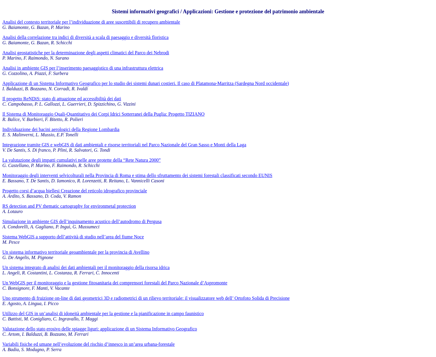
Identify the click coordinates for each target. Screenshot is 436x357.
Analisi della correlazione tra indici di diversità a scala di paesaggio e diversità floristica (85, 37)
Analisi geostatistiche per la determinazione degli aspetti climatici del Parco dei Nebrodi (85, 52)
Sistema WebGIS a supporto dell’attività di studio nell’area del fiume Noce (73, 236)
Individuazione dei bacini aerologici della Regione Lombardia (60, 129)
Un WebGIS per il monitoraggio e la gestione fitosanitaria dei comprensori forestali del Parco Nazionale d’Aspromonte (114, 282)
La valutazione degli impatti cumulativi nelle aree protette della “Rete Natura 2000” (81, 160)
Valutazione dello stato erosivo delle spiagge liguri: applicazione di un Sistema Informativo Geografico (99, 328)
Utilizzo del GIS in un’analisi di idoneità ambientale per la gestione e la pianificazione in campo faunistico (103, 313)
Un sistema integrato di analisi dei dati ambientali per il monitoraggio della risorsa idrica (86, 267)
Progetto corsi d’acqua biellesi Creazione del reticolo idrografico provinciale (74, 190)
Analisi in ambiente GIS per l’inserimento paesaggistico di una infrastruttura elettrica (82, 68)
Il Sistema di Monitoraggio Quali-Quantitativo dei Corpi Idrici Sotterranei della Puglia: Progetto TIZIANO (103, 114)
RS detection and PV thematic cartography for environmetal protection (69, 206)
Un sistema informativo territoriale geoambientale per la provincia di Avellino (75, 252)
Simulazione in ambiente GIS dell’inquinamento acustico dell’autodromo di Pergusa (82, 221)
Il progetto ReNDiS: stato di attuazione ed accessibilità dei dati (61, 98)
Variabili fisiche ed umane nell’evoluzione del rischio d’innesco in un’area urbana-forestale (88, 344)
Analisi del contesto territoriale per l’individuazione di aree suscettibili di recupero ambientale (91, 21)
